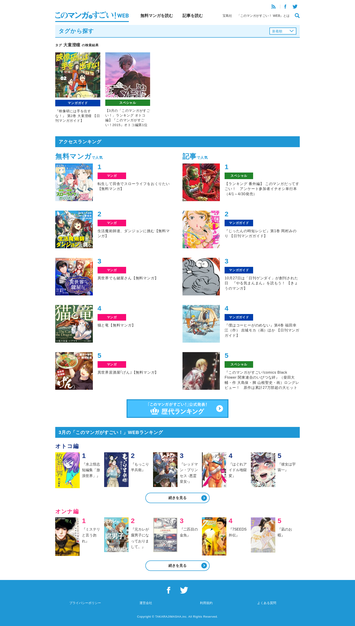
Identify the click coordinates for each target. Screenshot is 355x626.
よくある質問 (266, 603)
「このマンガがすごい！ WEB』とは (263, 15)
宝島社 (227, 15)
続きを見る (177, 498)
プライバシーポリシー (85, 603)
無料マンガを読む (156, 15)
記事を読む (192, 15)
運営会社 (145, 603)
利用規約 (206, 603)
